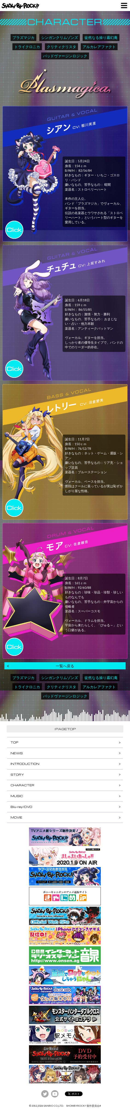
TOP (14, 742)
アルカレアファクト (99, 46)
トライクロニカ (27, 46)
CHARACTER (22, 785)
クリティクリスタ (61, 46)
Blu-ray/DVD (21, 807)
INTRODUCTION (25, 764)
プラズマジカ (23, 37)
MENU (124, 5)
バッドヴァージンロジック (65, 56)
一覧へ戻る (65, 666)
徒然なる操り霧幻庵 (101, 37)
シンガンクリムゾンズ (59, 37)
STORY (17, 774)
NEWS (17, 753)
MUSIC (17, 796)
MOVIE (16, 817)
